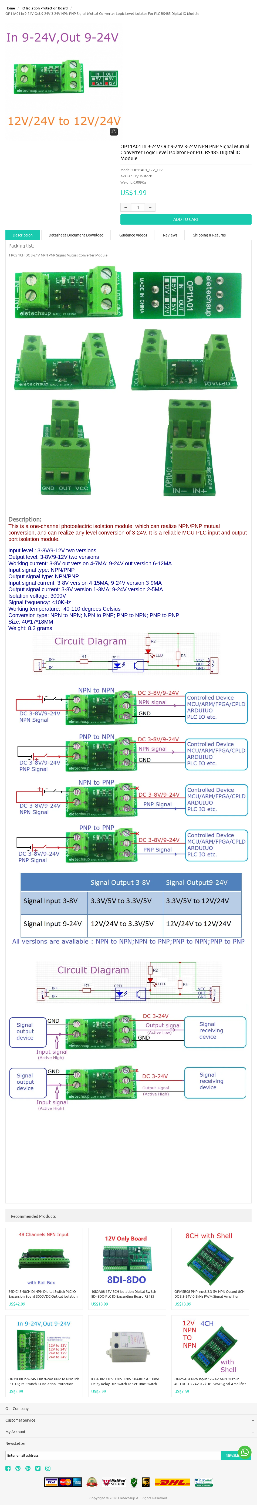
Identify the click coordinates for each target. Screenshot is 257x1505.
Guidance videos (133, 235)
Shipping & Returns (209, 235)
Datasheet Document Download (76, 235)
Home (10, 8)
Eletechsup (126, 1498)
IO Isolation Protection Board (45, 8)
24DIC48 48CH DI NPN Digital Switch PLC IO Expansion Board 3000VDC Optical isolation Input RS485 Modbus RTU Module (42, 1296)
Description (23, 235)
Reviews (170, 235)
